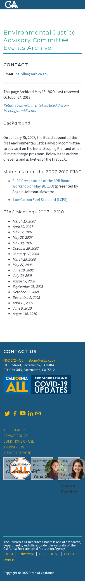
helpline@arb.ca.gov (31, 74)
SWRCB (8, 560)
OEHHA (69, 554)
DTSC (55, 554)
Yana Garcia (45, 476)
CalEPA (8, 554)
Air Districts (13, 447)
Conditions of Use (18, 441)
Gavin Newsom (21, 472)
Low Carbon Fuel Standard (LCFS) (40, 199)
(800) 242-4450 (13, 360)
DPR (42, 554)
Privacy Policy (15, 436)
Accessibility (14, 430)
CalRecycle (26, 554)
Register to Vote (17, 453)
